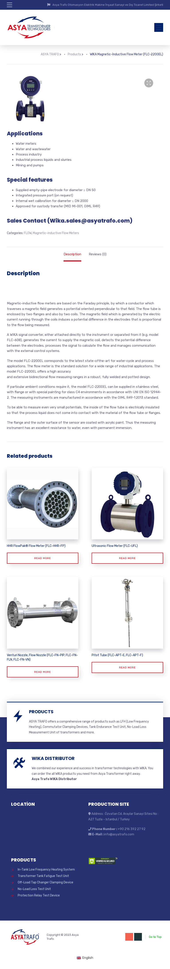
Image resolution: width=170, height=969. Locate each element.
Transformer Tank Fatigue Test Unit (43, 876)
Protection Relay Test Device (39, 895)
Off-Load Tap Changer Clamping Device (45, 882)
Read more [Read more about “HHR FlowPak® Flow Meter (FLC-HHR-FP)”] (42, 558)
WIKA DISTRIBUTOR (53, 758)
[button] (148, 83)
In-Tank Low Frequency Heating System (46, 869)
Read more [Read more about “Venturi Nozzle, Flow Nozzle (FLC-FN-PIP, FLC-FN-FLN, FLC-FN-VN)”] (42, 671)
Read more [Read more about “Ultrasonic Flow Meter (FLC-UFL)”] (127, 558)
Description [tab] (72, 254)
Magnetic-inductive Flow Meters (56, 233)
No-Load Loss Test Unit (34, 889)
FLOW (27, 233)
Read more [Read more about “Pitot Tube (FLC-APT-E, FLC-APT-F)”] (127, 667)
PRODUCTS (41, 712)
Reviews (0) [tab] (97, 254)
